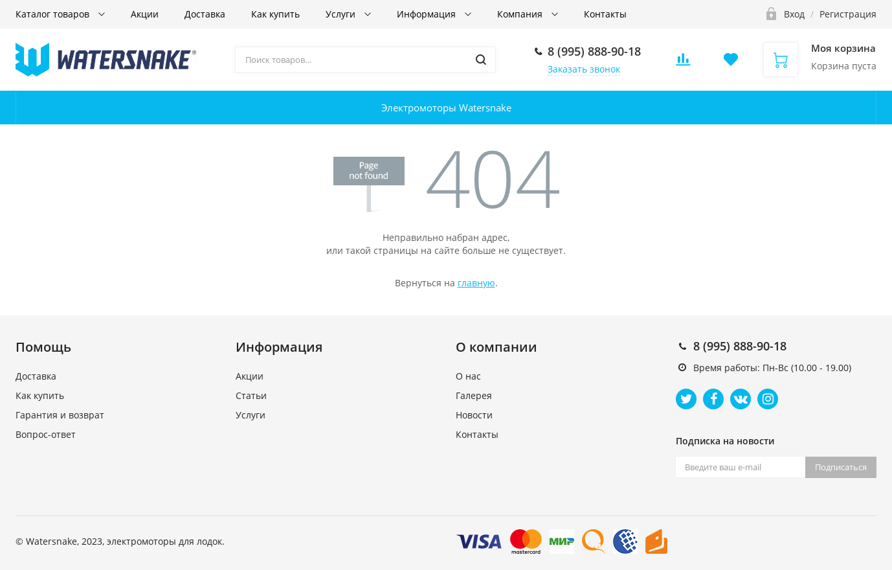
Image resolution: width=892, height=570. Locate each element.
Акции (145, 14)
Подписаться (841, 467)
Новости (474, 415)
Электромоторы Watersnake (446, 107)
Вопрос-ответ (46, 434)
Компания (521, 14)
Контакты (605, 14)
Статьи (251, 395)
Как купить (275, 14)
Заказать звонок (584, 69)
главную (476, 283)
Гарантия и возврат (60, 415)
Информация (427, 14)
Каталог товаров (54, 14)
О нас (468, 376)
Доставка (204, 14)
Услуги (342, 14)
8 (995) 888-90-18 (594, 51)
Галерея (474, 395)
